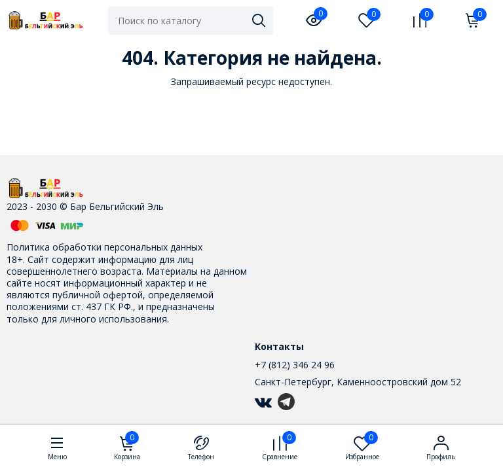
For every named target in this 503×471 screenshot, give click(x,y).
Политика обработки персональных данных (104, 247)
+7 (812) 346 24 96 (295, 364)
